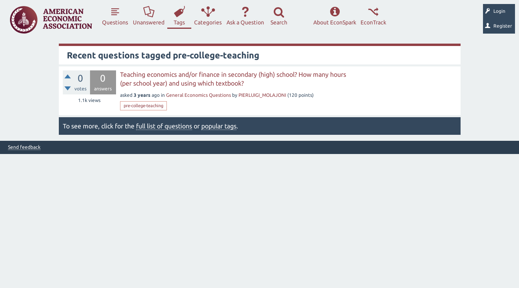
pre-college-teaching (143, 105)
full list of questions (164, 126)
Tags (179, 22)
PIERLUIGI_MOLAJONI (262, 95)
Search (279, 22)
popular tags (218, 126)
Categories (208, 22)
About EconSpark (334, 22)
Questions (115, 22)
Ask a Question (245, 22)
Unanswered (148, 22)
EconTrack (373, 22)
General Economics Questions (198, 95)
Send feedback (24, 147)
